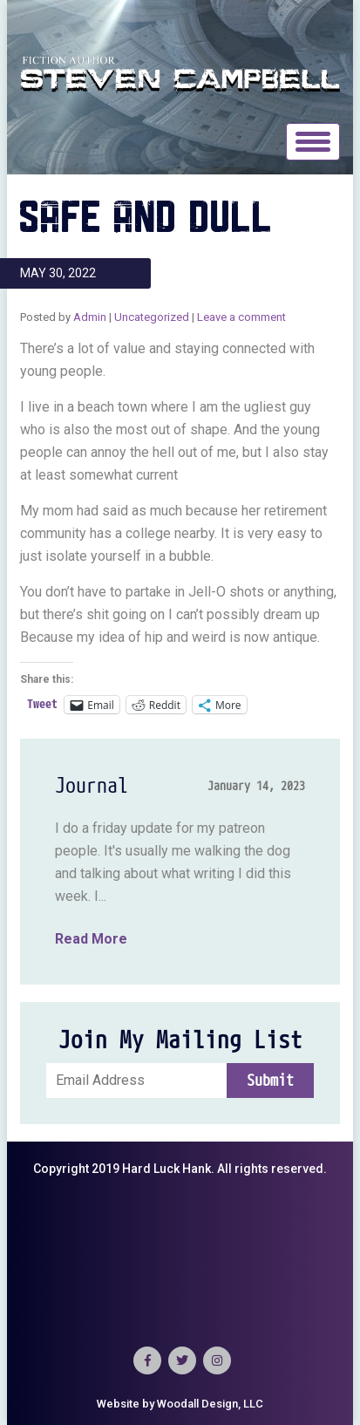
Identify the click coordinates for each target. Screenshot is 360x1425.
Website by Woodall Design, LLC (180, 1403)
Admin (89, 317)
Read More (91, 939)
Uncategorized (151, 317)
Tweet (42, 704)
